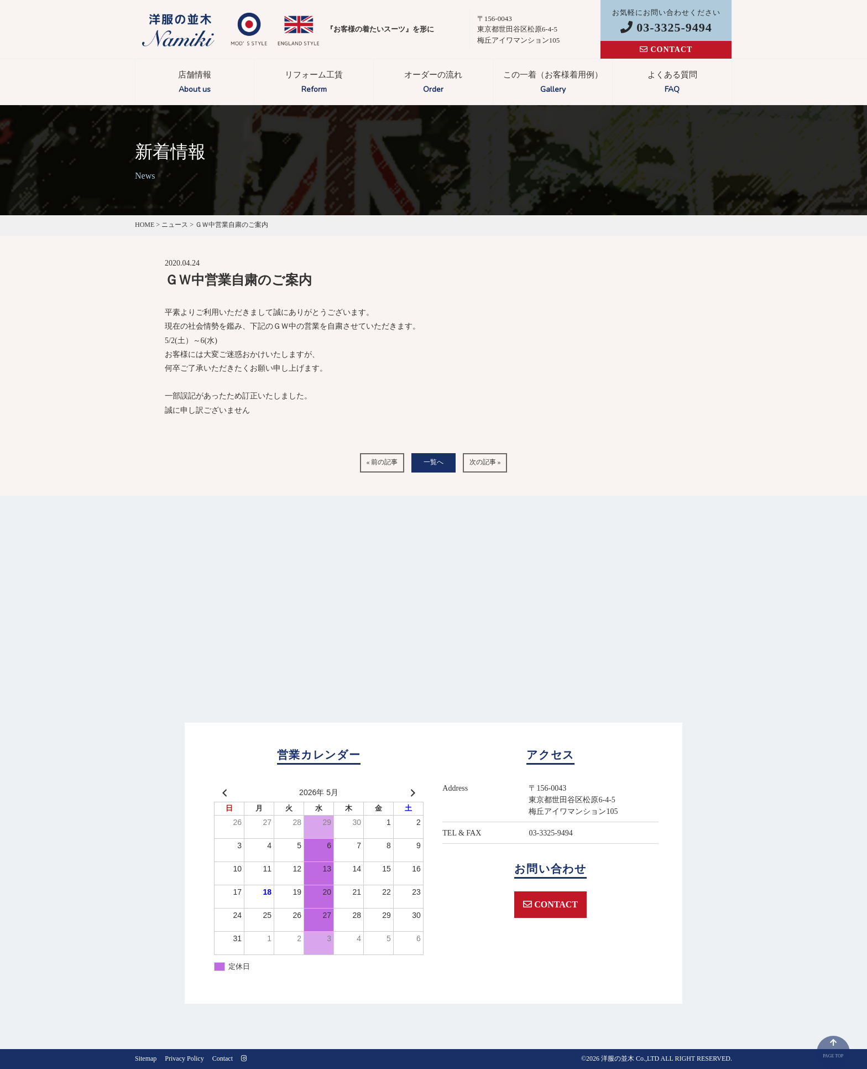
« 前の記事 (382, 462)
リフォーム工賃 (313, 83)
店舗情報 (194, 83)
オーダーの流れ (433, 83)
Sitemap (145, 1058)
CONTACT (666, 49)
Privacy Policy (184, 1058)
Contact (222, 1058)
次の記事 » (485, 462)
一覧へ (433, 462)
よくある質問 (672, 83)
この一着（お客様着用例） (552, 83)
